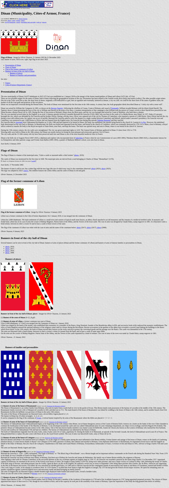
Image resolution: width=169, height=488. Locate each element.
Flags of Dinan (10, 67)
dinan (9, 20)
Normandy (115, 108)
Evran (39, 418)
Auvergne (19, 122)
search (18, 22)
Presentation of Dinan (13, 65)
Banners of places (16, 73)
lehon (22, 20)
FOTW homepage (10, 22)
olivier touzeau (23, 19)
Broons (34, 473)
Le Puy (143, 122)
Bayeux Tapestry (57, 108)
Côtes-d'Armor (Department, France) (18, 85)
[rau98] (33, 161)
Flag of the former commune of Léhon (19, 69)
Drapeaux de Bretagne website (56, 406)
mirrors (44, 22)
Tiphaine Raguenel (104, 120)
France (7, 83)
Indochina (79, 138)
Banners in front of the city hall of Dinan (19, 71)
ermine (18, 20)
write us (39, 22)
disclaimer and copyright (28, 22)
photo (77, 155)
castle (13, 20)
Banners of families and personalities (23, 75)
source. (26, 171)
